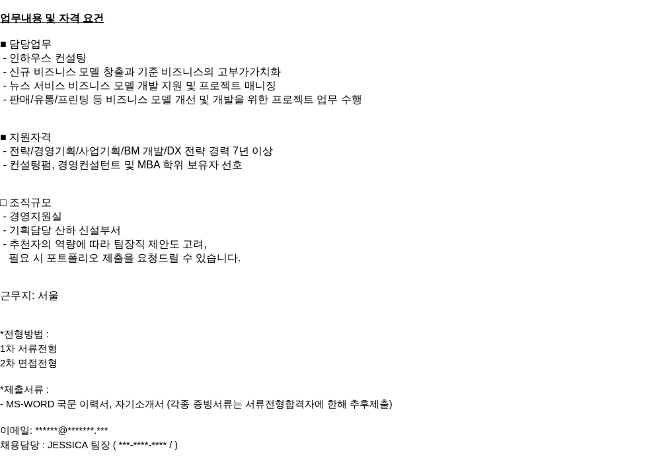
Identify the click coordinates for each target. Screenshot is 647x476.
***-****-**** (143, 445)
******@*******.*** (71, 430)
